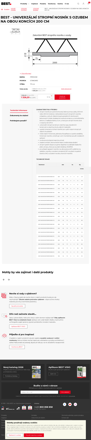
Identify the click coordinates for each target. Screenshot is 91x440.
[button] (28, 4)
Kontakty (34, 415)
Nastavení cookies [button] (15, 435)
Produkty (23, 4)
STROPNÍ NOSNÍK (36, 9)
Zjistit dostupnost (66, 89)
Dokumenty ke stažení (38, 418)
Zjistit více (53, 374)
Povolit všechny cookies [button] (34, 435)
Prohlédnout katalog (11, 376)
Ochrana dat (65, 418)
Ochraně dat (72, 396)
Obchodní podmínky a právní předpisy (73, 415)
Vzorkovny (52, 4)
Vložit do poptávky (62, 97)
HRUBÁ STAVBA (13, 9)
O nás (67, 4)
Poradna (43, 4)
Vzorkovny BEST (17, 347)
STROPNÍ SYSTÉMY (24, 9)
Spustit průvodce (17, 306)
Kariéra (60, 4)
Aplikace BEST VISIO (18, 326)
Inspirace (34, 4)
